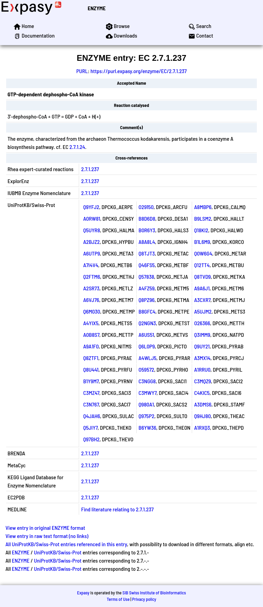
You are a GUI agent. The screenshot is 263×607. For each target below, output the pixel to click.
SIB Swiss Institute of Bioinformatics (154, 592)
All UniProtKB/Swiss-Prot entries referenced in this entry (66, 544)
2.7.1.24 (77, 146)
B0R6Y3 (147, 230)
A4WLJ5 (147, 358)
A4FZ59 (147, 288)
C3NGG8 (147, 381)
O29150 (146, 207)
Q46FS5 (147, 265)
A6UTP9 (91, 253)
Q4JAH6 (91, 416)
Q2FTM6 (91, 276)
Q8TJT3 (147, 253)
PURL (82, 71)
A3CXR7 (202, 299)
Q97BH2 (91, 439)
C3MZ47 (91, 392)
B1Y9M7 (91, 381)
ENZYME (96, 8)
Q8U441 (91, 369)
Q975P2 (146, 416)
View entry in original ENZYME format (45, 527)
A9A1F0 (91, 346)
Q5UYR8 (91, 230)
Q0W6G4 (203, 253)
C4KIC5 (202, 392)
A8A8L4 (147, 241)
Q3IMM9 (202, 334)
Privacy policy (144, 599)
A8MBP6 (203, 207)
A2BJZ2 (91, 241)
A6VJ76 (91, 299)
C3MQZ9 (202, 381)
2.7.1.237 (90, 169)
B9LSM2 (202, 218)
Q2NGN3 (147, 323)
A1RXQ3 (202, 427)
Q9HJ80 (202, 416)
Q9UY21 (202, 346)
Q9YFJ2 (91, 207)
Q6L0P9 (147, 346)
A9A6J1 (202, 288)
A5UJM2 (203, 311)
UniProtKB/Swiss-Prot (58, 552)
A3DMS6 (202, 404)
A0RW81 (91, 218)
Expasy (83, 592)
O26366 (202, 323)
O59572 (146, 369)
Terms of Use (118, 599)
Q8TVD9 (202, 276)
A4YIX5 (91, 323)
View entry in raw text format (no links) (46, 536)
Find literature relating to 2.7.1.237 (117, 509)
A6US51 (146, 334)
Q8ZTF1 (90, 358)
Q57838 (146, 276)
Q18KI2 (201, 230)
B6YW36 (147, 427)
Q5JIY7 (90, 427)
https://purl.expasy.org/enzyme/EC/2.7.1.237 (138, 71)
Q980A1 (146, 404)
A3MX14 (202, 358)
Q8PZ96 (147, 299)
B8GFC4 (147, 311)
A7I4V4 (90, 265)
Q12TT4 (202, 265)
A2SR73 (91, 288)
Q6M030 (91, 311)
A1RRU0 (202, 369)
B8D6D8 (147, 218)
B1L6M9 (202, 241)
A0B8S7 (91, 334)
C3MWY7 (147, 392)
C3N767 (91, 404)
